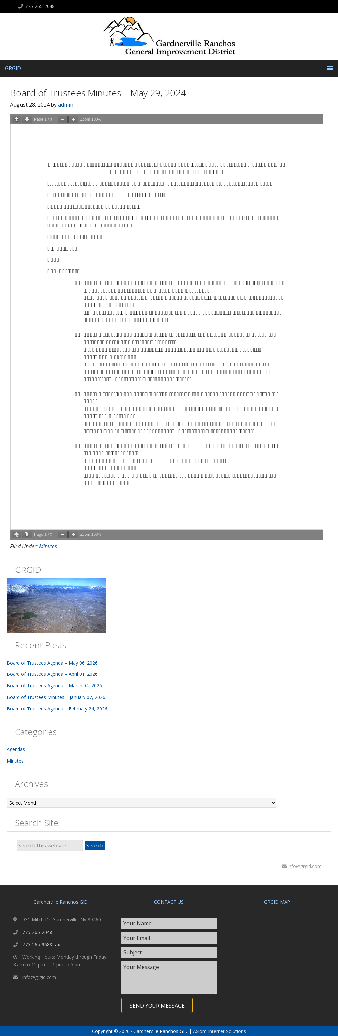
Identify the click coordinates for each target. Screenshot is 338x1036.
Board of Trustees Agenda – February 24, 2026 (57, 709)
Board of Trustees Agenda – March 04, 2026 (54, 685)
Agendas (16, 749)
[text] (169, 923)
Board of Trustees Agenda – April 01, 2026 (52, 674)
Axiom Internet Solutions (219, 1031)
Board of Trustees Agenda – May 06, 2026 (52, 663)
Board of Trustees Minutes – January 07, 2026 (56, 697)
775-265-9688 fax (41, 944)
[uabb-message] (169, 977)
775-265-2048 (40, 6)
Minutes (48, 546)
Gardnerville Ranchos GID (169, 38)
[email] (169, 938)
